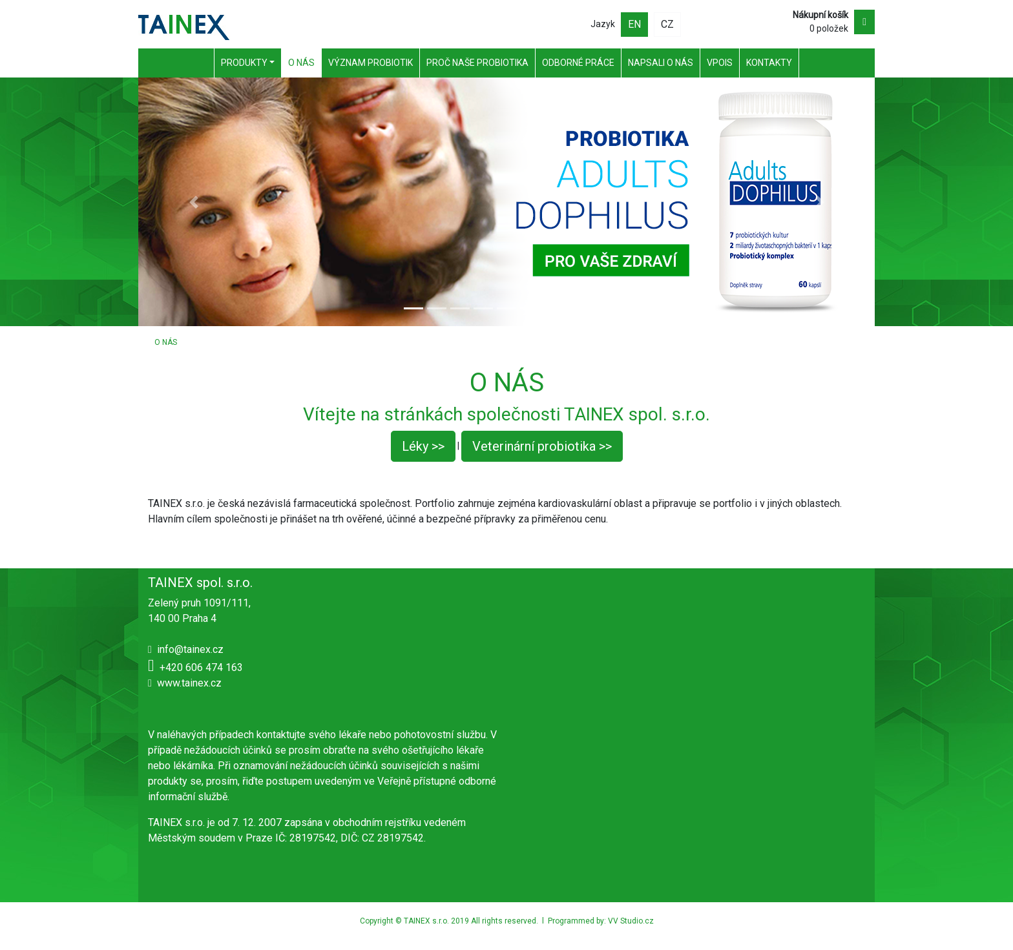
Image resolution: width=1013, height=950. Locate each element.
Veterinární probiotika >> (542, 446)
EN (634, 24)
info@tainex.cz (190, 649)
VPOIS (720, 62)
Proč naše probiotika (477, 62)
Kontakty (769, 62)
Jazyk (602, 24)
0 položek (820, 22)
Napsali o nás (660, 62)
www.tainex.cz (189, 683)
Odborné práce (578, 62)
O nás (301, 62)
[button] (193, 201)
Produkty (244, 62)
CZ (667, 24)
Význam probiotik (370, 62)
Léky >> (423, 446)
